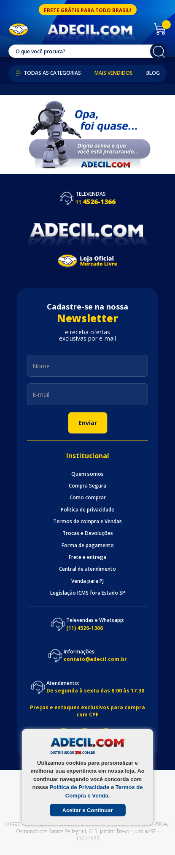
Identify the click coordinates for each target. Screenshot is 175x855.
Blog (153, 73)
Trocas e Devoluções (87, 533)
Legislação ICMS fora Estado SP (87, 593)
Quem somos (87, 474)
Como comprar (88, 497)
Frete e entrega (87, 557)
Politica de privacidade (87, 509)
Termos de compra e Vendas (87, 521)
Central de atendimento (87, 569)
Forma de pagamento (88, 545)
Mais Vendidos (113, 73)
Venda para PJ (87, 581)
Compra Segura (87, 486)
